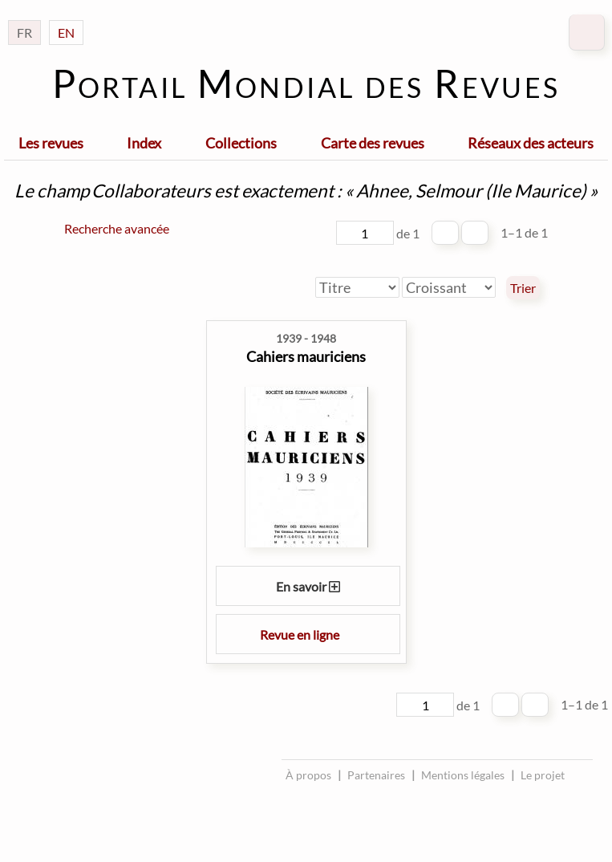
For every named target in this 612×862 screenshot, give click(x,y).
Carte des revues (372, 143)
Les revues (50, 143)
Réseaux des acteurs (531, 143)
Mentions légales (463, 775)
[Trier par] (357, 287)
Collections (241, 143)
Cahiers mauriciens (306, 356)
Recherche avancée (116, 228)
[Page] (365, 233)
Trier (523, 288)
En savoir (308, 586)
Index (144, 143)
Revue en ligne (308, 634)
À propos (308, 775)
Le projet (543, 775)
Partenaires (376, 775)
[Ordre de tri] (449, 287)
